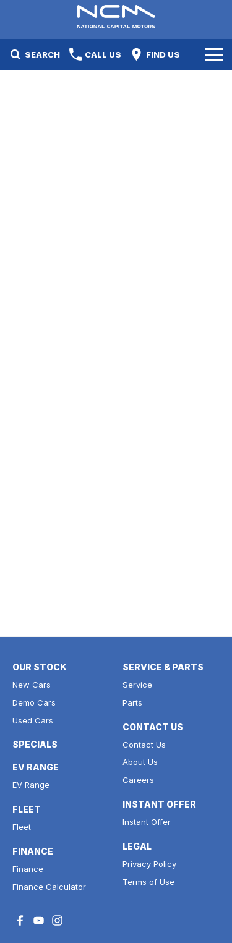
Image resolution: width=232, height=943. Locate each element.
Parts (132, 702)
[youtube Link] (38, 920)
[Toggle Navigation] (214, 54)
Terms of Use (148, 882)
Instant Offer (146, 822)
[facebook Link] (20, 920)
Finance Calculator (49, 887)
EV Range (30, 785)
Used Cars (32, 720)
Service (137, 684)
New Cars (31, 684)
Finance (27, 869)
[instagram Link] (57, 920)
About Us (140, 762)
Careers (138, 780)
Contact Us (144, 744)
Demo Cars (34, 702)
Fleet (21, 827)
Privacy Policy (149, 864)
